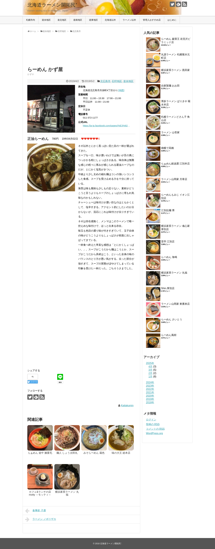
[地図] (121, 90)
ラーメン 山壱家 (170, 132)
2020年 (150, 395)
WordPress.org (154, 433)
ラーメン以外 (129, 20)
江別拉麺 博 (167, 210)
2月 (151, 373)
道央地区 (46, 20)
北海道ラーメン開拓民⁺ (52, 4)
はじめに (171, 20)
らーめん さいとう (171, 319)
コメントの (155, 428)
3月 (151, 369)
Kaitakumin (127, 405)
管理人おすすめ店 (152, 20)
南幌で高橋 (167, 148)
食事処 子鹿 (35, 510)
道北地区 (62, 20)
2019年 (150, 399)
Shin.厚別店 (167, 288)
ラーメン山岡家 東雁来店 (175, 303)
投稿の (153, 424)
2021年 (150, 392)
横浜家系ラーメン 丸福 (174, 272)
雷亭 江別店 (167, 241)
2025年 (150, 363)
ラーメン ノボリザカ (40, 519)
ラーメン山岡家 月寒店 (174, 179)
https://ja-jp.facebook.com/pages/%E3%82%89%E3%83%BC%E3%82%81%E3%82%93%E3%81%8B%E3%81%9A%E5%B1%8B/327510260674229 (107, 125)
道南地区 (77, 20)
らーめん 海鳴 (169, 257)
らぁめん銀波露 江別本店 (175, 163)
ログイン (151, 419)
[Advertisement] (52, 52)
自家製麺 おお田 (170, 85)
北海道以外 (110, 20)
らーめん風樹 (168, 335)
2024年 (150, 382)
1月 (151, 376)
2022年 (150, 389)
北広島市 (105, 81)
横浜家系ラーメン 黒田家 (175, 70)
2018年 (150, 402)
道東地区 (93, 20)
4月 (151, 366)
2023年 (150, 385)
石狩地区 (117, 81)
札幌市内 (30, 20)
